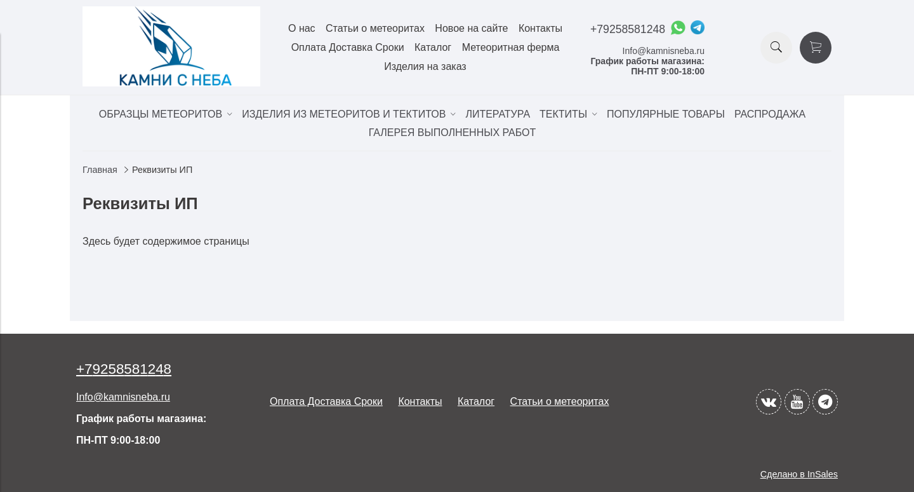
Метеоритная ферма (511, 47)
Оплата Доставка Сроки (347, 47)
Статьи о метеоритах (375, 28)
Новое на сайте (471, 28)
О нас (301, 28)
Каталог (432, 47)
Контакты (540, 28)
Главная (100, 170)
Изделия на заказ (425, 66)
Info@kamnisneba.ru (664, 51)
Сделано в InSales (799, 474)
